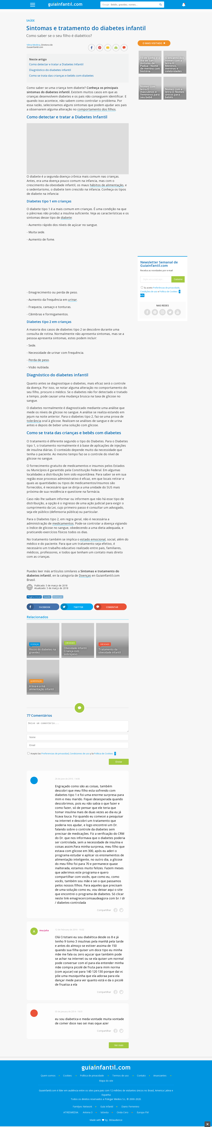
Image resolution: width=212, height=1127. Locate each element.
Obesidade (70, 643)
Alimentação (36, 681)
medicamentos (63, 523)
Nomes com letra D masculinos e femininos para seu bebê (149, 92)
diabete (66, 217)
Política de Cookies (103, 753)
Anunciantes (159, 1075)
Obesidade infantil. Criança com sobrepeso (75, 651)
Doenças (85, 575)
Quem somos (48, 1075)
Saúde (30, 20)
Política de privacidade (92, 1075)
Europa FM (143, 1112)
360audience (115, 1120)
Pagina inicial (34, 596)
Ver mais (118, 1045)
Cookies (67, 1075)
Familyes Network (82, 1106)
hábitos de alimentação (106, 185)
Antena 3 (87, 1112)
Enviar (118, 761)
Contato (141, 1075)
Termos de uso (120, 1075)
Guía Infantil (106, 1106)
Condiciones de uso (80, 753)
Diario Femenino (130, 1106)
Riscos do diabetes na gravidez (42, 651)
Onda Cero (122, 1112)
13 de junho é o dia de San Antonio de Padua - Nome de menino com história (150, 64)
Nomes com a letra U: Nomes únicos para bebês (174, 93)
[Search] (160, 4)
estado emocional (93, 539)
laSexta (104, 1112)
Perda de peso (38, 360)
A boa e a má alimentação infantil (41, 687)
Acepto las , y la (71, 753)
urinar (72, 300)
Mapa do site (106, 1080)
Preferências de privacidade (166, 287)
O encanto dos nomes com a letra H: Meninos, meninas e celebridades (174, 64)
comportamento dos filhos (96, 109)
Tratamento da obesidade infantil (110, 651)
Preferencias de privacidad (55, 753)
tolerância (34, 421)
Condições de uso (148, 291)
